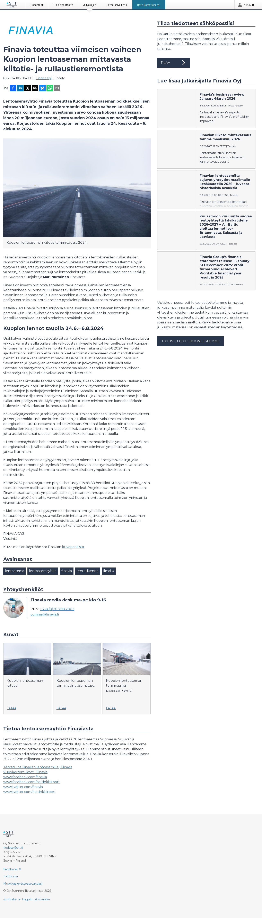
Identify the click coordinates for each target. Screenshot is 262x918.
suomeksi (10, 899)
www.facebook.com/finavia (25, 777)
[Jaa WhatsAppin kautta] (49, 88)
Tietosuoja (10, 876)
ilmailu (108, 571)
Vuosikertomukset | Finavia (25, 772)
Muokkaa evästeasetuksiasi (22, 883)
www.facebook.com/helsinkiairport (31, 782)
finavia (66, 571)
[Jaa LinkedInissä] (20, 88)
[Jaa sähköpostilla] (57, 88)
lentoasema (14, 571)
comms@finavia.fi (44, 614)
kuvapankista (73, 547)
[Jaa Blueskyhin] (42, 88)
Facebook (10, 869)
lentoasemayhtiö (42, 571)
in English (25, 899)
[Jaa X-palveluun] (27, 88)
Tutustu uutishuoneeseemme (190, 341)
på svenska (42, 899)
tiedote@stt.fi (13, 847)
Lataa (11, 708)
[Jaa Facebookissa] (13, 88)
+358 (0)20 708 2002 (57, 609)
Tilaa (173, 63)
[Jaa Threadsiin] (35, 88)
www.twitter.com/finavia (23, 787)
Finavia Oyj (44, 78)
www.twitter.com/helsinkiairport (29, 792)
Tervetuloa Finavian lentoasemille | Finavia (37, 767)
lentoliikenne (87, 571)
